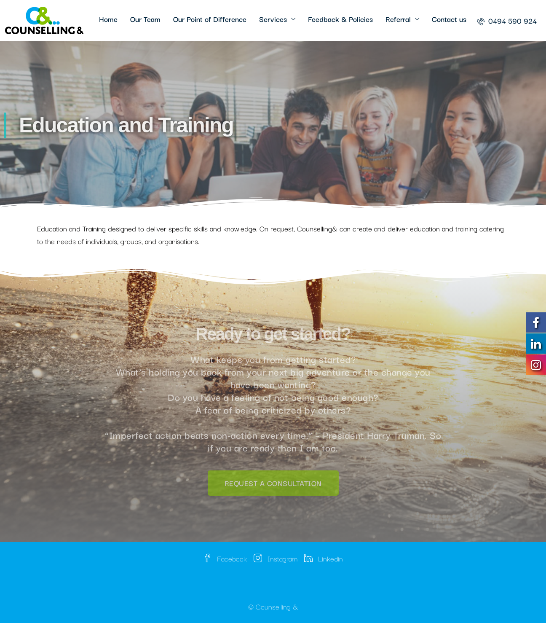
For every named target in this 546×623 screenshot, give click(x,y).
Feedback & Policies (340, 18)
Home (108, 18)
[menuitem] (507, 20)
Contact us (449, 18)
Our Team (145, 18)
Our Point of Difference (209, 18)
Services (273, 18)
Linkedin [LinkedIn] (323, 558)
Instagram (275, 558)
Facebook (225, 558)
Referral (398, 18)
